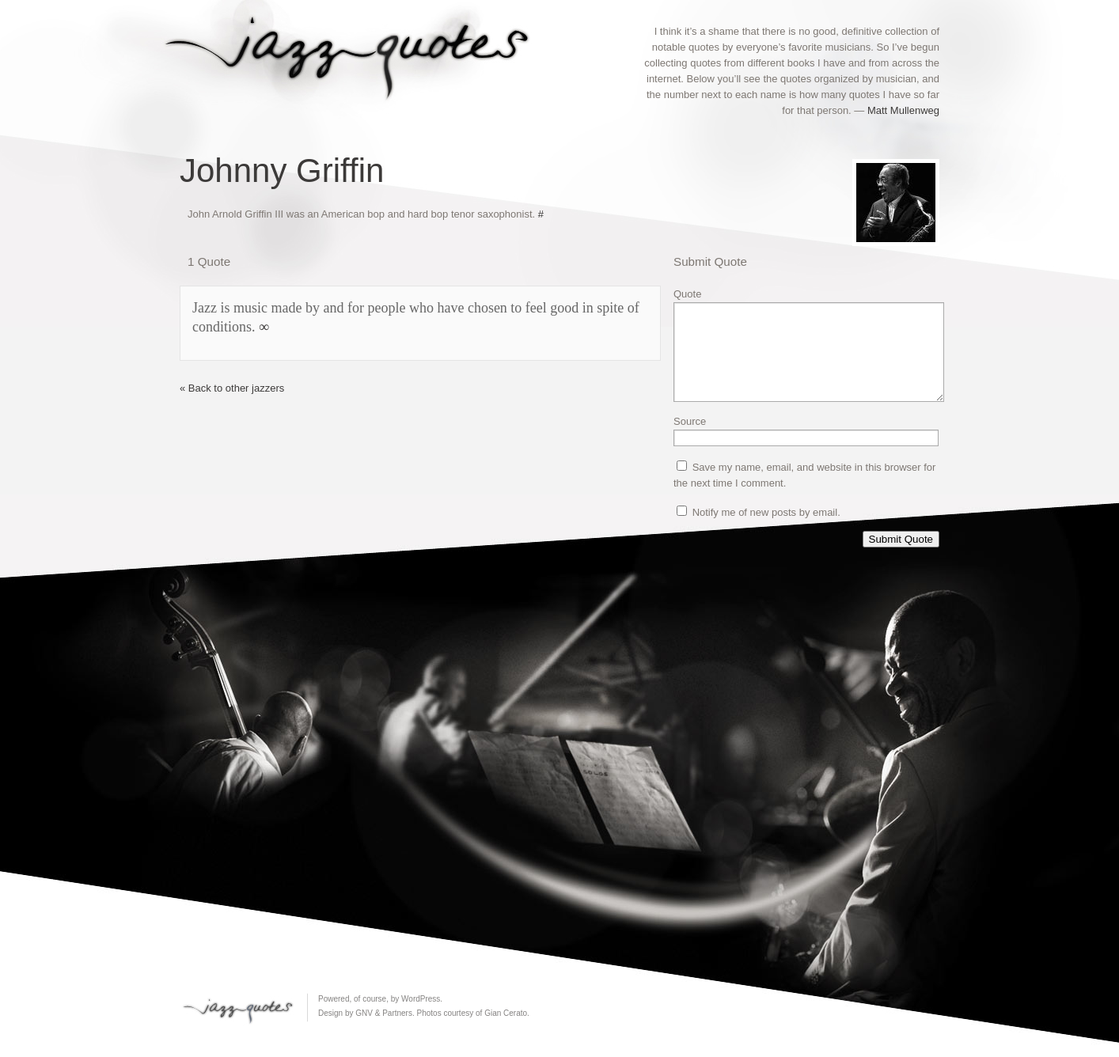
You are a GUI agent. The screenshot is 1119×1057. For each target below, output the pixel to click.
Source (689, 440)
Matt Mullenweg (903, 110)
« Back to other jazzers (232, 388)
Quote (687, 294)
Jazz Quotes (354, 54)
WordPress (420, 998)
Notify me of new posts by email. (766, 531)
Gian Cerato (505, 1013)
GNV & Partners (383, 1013)
